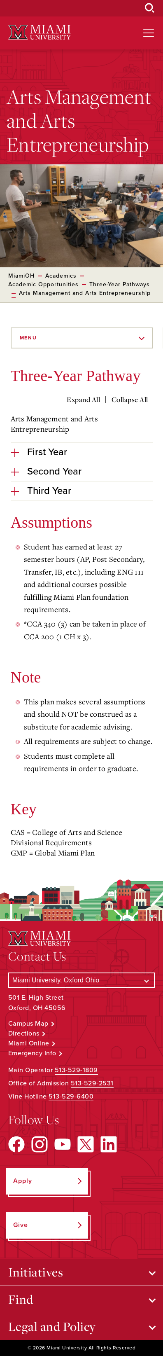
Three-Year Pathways (119, 284)
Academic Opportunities (43, 284)
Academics (61, 275)
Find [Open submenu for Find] (20, 1299)
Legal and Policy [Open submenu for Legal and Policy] (52, 1326)
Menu (28, 338)
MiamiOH (21, 275)
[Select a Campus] (81, 980)
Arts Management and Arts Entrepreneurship (85, 293)
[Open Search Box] (150, 8)
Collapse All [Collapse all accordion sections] (130, 399)
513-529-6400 (71, 1096)
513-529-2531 (92, 1083)
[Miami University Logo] (39, 32)
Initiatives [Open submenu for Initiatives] (35, 1272)
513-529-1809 (76, 1070)
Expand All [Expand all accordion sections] (83, 399)
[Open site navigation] (148, 33)
